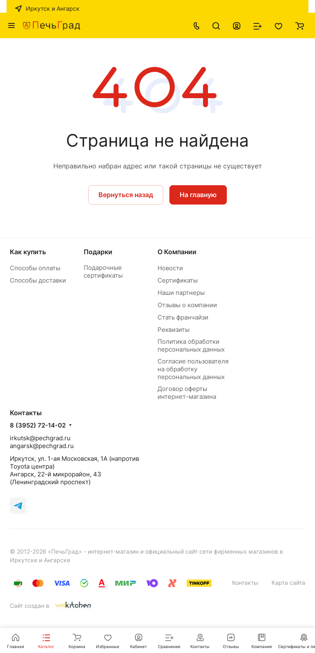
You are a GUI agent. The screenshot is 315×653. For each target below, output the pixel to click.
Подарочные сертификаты (103, 271)
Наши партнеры (181, 293)
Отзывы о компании (187, 305)
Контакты (245, 582)
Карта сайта (288, 582)
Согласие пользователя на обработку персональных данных (193, 369)
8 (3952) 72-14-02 (38, 425)
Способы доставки (38, 280)
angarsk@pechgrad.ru (42, 446)
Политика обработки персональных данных (191, 345)
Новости (170, 268)
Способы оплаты (35, 268)
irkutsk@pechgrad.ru (40, 438)
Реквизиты (173, 329)
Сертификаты (178, 280)
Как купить (28, 252)
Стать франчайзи (183, 317)
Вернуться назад (125, 195)
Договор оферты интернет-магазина (187, 392)
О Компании (177, 252)
